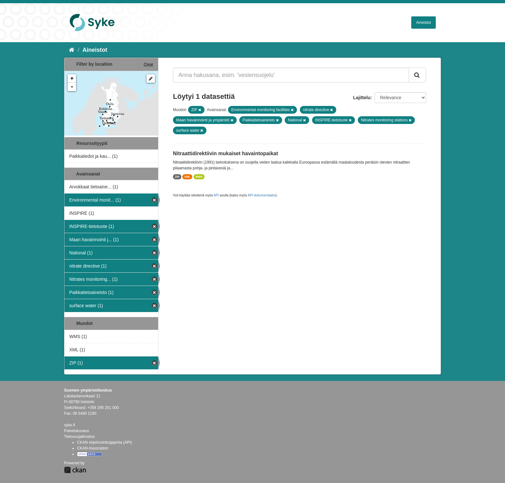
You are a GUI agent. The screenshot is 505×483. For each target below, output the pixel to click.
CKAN (75, 470)
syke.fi (69, 425)
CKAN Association (92, 448)
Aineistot (423, 22)
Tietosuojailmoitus (79, 436)
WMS (199, 176)
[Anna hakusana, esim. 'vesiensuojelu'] (291, 75)
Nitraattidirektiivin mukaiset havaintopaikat (225, 153)
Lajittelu (361, 97)
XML (187, 176)
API (216, 195)
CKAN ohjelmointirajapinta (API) (104, 442)
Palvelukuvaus (76, 431)
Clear (148, 64)
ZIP (177, 176)
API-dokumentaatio (262, 195)
